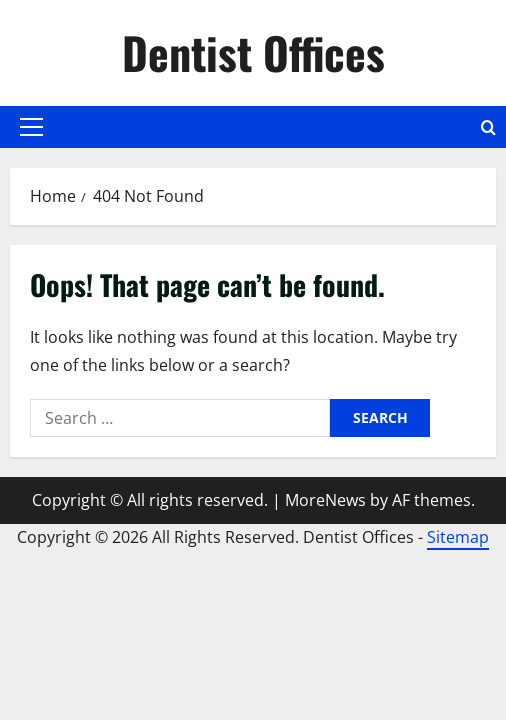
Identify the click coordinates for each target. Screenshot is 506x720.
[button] (31, 127)
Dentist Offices (253, 52)
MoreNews (325, 500)
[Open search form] (488, 127)
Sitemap (458, 537)
